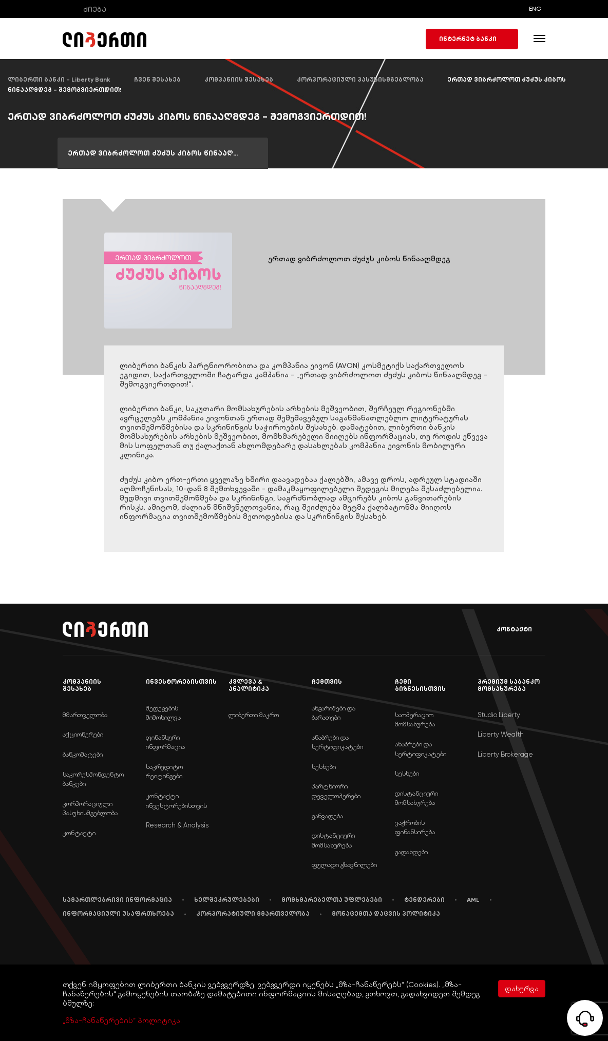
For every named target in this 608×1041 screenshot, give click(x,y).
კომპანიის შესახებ (238, 79)
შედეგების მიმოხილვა (163, 713)
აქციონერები (83, 734)
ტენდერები (424, 899)
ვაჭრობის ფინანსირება (415, 827)
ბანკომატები (83, 754)
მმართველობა (85, 715)
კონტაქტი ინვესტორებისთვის (176, 800)
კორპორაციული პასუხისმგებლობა (360, 79)
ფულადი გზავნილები (344, 865)
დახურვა (522, 989)
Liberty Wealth (501, 734)
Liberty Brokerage (505, 754)
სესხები (324, 766)
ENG (535, 8)
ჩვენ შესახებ (157, 79)
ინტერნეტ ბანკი (472, 39)
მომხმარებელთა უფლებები (331, 899)
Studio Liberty (499, 715)
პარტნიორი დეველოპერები (336, 791)
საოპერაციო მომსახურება (415, 719)
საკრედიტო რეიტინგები (164, 771)
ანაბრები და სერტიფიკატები (337, 742)
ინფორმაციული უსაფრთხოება (118, 913)
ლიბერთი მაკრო (254, 715)
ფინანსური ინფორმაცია (165, 742)
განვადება (327, 816)
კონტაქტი (507, 629)
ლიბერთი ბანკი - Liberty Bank (59, 79)
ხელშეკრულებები (226, 899)
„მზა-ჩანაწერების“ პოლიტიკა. (122, 1020)
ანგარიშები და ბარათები (333, 713)
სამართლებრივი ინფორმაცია (117, 899)
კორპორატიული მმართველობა (253, 913)
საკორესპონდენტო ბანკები (93, 779)
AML (473, 899)
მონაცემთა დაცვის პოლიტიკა (386, 913)
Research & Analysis (177, 825)
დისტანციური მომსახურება (333, 840)
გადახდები (411, 852)
